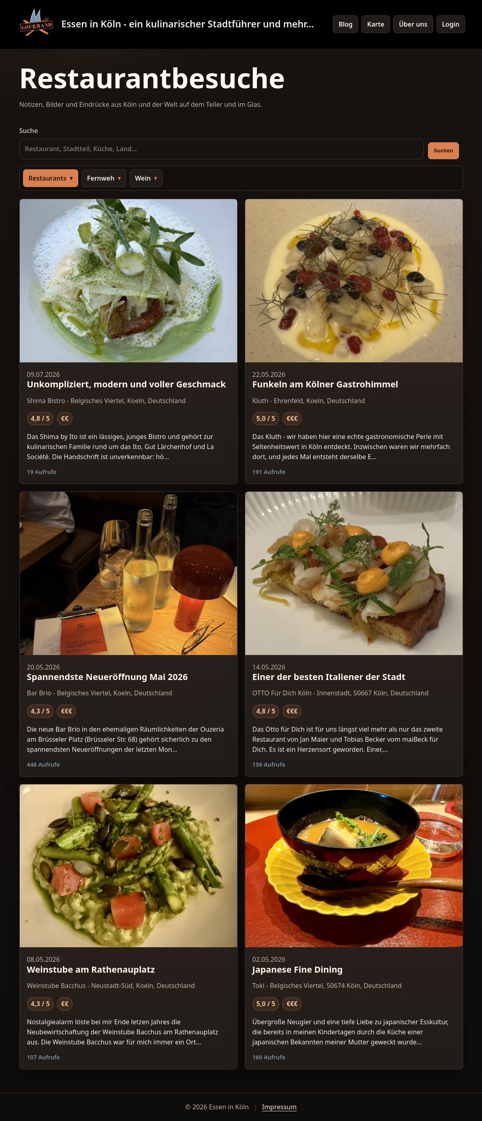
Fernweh (101, 178)
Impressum (279, 1106)
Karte (375, 24)
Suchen (443, 151)
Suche (221, 142)
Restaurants (48, 178)
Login (450, 24)
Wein (143, 178)
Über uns (413, 24)
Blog (345, 24)
